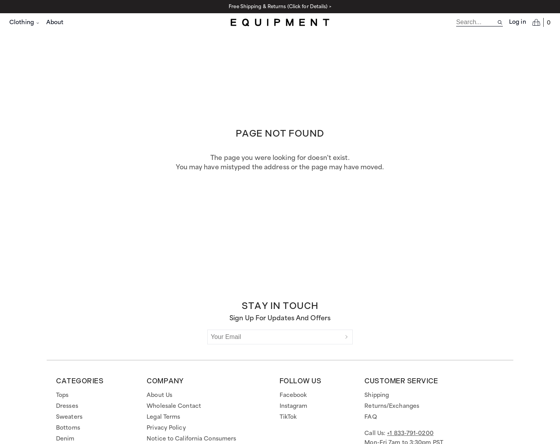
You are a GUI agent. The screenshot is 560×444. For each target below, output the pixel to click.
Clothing (24, 22)
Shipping (376, 395)
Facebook (293, 395)
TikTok (288, 417)
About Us (159, 395)
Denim (65, 439)
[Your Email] (274, 337)
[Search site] (500, 22)
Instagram (294, 406)
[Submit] (346, 337)
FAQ (370, 417)
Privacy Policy (166, 428)
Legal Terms (163, 417)
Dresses (67, 406)
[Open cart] (541, 22)
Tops (62, 395)
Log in (517, 22)
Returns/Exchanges (391, 406)
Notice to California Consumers (191, 439)
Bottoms (68, 428)
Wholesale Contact (174, 406)
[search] (476, 22)
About (55, 22)
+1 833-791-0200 (410, 433)
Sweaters (69, 417)
